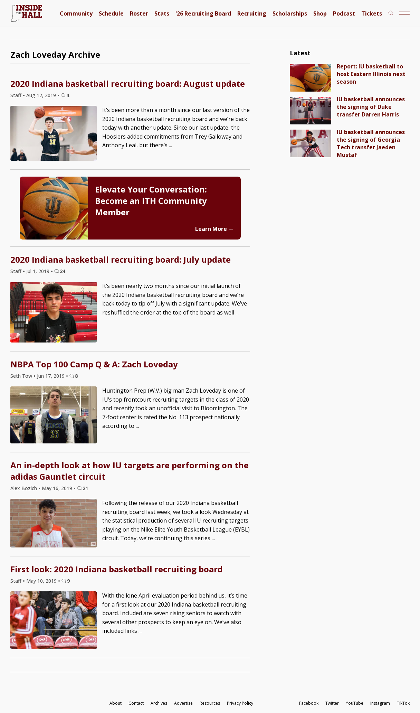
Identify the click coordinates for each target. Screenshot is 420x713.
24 (62, 271)
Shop (320, 13)
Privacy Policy (240, 703)
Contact (136, 703)
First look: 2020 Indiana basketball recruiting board (116, 569)
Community (76, 13)
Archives (159, 703)
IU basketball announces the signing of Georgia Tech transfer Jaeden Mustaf (371, 143)
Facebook (308, 703)
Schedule (111, 13)
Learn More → (214, 229)
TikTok (403, 703)
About (115, 703)
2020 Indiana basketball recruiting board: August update (127, 83)
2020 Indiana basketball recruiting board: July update (120, 259)
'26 (203, 13)
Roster (139, 13)
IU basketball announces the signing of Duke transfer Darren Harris (371, 106)
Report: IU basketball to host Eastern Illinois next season (371, 74)
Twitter (332, 703)
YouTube (354, 703)
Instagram (380, 703)
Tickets (371, 13)
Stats (161, 13)
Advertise (183, 703)
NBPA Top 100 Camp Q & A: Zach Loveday (94, 364)
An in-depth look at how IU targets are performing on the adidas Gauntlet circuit (129, 470)
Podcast (344, 13)
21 (85, 488)
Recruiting (251, 13)
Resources (210, 703)
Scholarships (290, 13)
